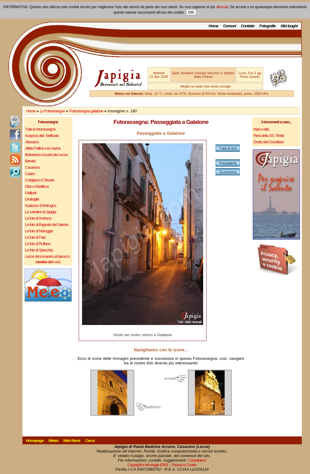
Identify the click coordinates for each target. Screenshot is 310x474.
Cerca (89, 440)
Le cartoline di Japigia (40, 212)
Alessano (32, 142)
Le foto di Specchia (39, 250)
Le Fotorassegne (52, 111)
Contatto (247, 26)
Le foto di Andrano (38, 218)
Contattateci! (197, 460)
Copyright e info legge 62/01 (147, 464)
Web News (72, 440)
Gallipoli (30, 193)
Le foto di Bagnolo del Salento (46, 224)
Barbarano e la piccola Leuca (46, 154)
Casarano (32, 167)
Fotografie (267, 26)
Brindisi (30, 161)
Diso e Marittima (37, 186)
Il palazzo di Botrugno (40, 205)
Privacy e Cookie (184, 464)
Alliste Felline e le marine (43, 148)
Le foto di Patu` (36, 237)
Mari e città (261, 129)
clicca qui (222, 7)
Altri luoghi (289, 26)
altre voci (48, 262)
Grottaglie (32, 199)
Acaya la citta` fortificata (42, 135)
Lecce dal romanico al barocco (47, 256)
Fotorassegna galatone (86, 111)
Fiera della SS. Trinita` (269, 135)
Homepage (35, 440)
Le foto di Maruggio (39, 231)
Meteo (53, 440)
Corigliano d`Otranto (39, 180)
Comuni (229, 26)
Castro (30, 173)
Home (213, 26)
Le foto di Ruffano (38, 243)
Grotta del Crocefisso (268, 142)
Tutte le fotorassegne (40, 129)
